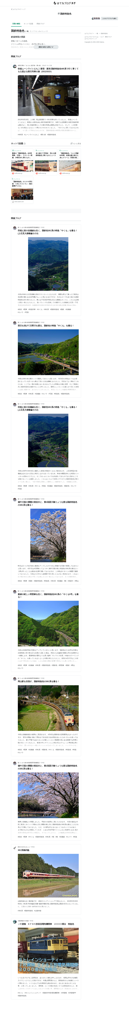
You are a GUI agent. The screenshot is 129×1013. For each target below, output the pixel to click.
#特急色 (57, 394)
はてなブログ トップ (18, 9)
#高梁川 (70, 581)
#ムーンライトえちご (31, 134)
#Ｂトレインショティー (33, 993)
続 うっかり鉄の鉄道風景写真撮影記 (29, 227)
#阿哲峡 (61, 665)
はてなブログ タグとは (91, 37)
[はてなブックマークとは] (25, 143)
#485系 (20, 134)
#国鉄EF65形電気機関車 (51, 993)
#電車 (25, 309)
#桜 (65, 581)
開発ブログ (108, 37)
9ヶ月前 (49, 65)
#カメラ (20, 312)
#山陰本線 (37, 911)
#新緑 (67, 665)
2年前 (42, 227)
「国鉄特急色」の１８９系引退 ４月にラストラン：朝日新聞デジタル (22, 184)
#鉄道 (20, 309)
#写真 (27, 312)
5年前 (33, 847)
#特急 (44, 486)
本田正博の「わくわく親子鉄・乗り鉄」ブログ (32, 65)
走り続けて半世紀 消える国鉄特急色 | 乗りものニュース (46, 154)
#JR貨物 (64, 993)
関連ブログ (40, 24)
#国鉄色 (66, 486)
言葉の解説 (16, 24)
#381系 (46, 309)
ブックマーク (16, 150)
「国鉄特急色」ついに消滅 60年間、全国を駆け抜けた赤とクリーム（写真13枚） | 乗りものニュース (70, 155)
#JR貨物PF (72, 993)
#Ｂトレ (20, 993)
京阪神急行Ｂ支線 (23, 921)
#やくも (39, 309)
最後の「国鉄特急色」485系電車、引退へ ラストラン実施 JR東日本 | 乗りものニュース (22, 155)
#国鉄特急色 (51, 134)
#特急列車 (32, 309)
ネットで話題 (28, 24)
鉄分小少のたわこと (24, 847)
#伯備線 (68, 309)
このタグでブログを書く (109, 18)
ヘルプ (102, 37)
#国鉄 (62, 309)
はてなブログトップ (91, 39)
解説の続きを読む (46, 47)
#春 (57, 837)
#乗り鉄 (43, 134)
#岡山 (77, 581)
